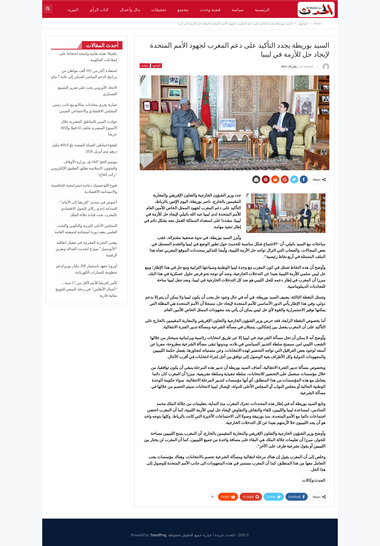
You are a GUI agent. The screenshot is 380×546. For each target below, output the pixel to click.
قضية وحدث (210, 10)
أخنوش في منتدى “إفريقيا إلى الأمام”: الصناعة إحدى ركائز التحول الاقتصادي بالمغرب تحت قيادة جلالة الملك (88, 208)
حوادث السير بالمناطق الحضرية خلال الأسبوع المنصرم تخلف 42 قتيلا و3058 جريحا (88, 128)
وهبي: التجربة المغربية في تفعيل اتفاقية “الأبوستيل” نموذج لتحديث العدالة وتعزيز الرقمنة (86, 249)
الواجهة (156, 65)
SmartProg (158, 535)
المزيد (73, 10)
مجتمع (182, 10)
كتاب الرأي (98, 10)
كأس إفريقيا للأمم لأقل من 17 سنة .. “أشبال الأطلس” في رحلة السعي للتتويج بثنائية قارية (86, 289)
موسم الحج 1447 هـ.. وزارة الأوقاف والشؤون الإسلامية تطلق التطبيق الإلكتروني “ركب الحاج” (84, 168)
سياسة (238, 10)
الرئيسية (262, 10)
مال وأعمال (130, 10)
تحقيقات (158, 10)
